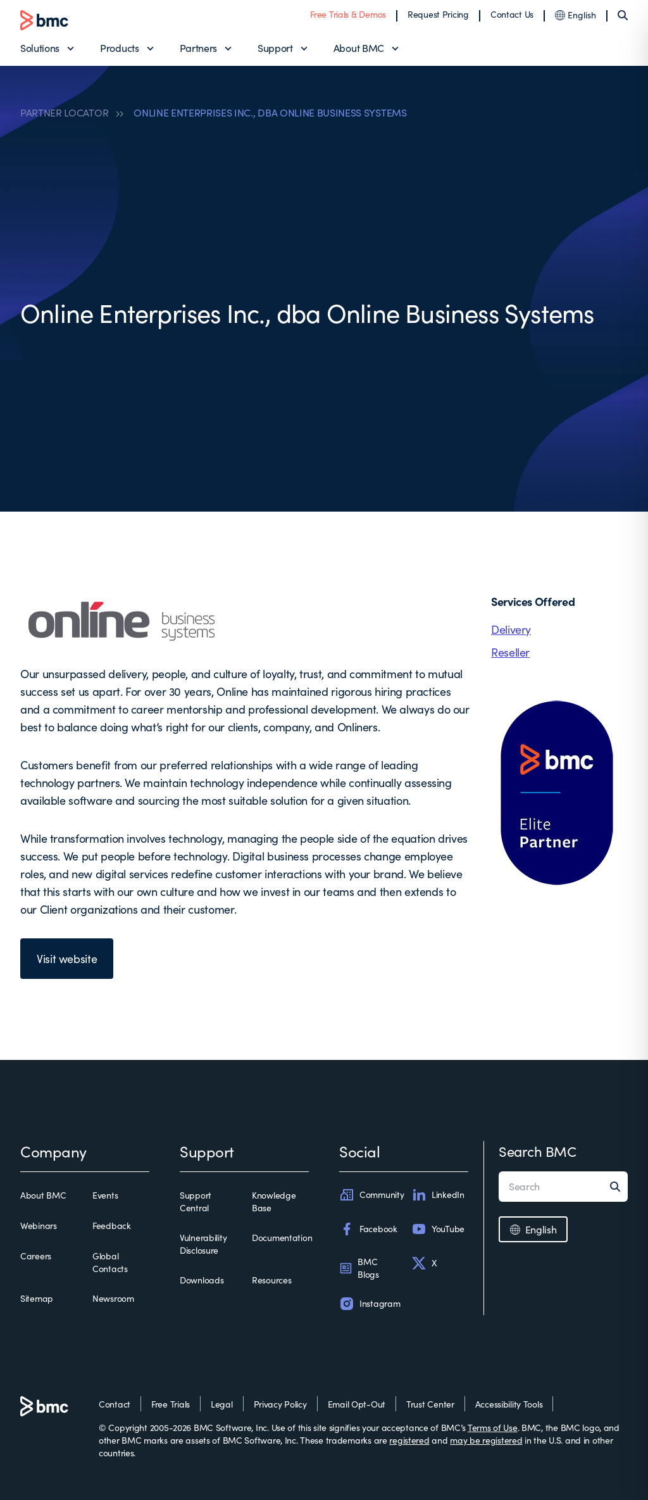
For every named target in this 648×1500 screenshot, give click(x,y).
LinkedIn (437, 1194)
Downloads (201, 1280)
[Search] (623, 15)
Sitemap (36, 1298)
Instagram (369, 1303)
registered (409, 1440)
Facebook (368, 1229)
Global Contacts (110, 1262)
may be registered (486, 1440)
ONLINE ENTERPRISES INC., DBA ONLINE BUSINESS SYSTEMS (270, 112)
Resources (271, 1280)
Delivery (511, 629)
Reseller (510, 652)
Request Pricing (438, 14)
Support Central (195, 1201)
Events (105, 1195)
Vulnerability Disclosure (203, 1244)
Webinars (38, 1226)
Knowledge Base (274, 1201)
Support (275, 47)
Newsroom (113, 1298)
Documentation (282, 1238)
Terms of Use (493, 1427)
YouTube (437, 1229)
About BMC (358, 47)
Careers (35, 1256)
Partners (198, 47)
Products (119, 47)
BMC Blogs (359, 1268)
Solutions (39, 47)
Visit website (67, 958)
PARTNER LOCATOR (64, 112)
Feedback (111, 1226)
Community (371, 1194)
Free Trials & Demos (348, 14)
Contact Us (511, 14)
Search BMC (537, 1151)
